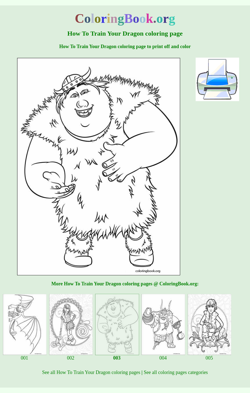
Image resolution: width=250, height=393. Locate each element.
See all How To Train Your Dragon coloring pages (91, 372)
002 (71, 356)
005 (210, 356)
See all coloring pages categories (176, 372)
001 (25, 356)
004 (163, 356)
